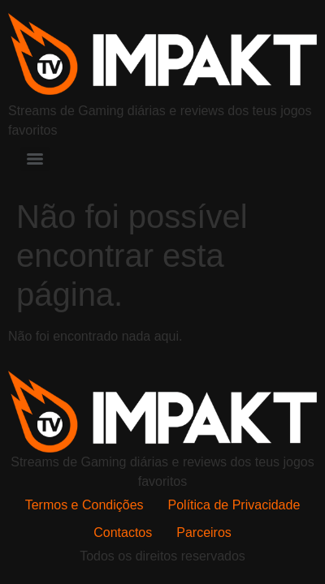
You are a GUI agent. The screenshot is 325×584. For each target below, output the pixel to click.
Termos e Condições (84, 505)
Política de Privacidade (234, 505)
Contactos (122, 532)
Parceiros (204, 532)
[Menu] (35, 159)
